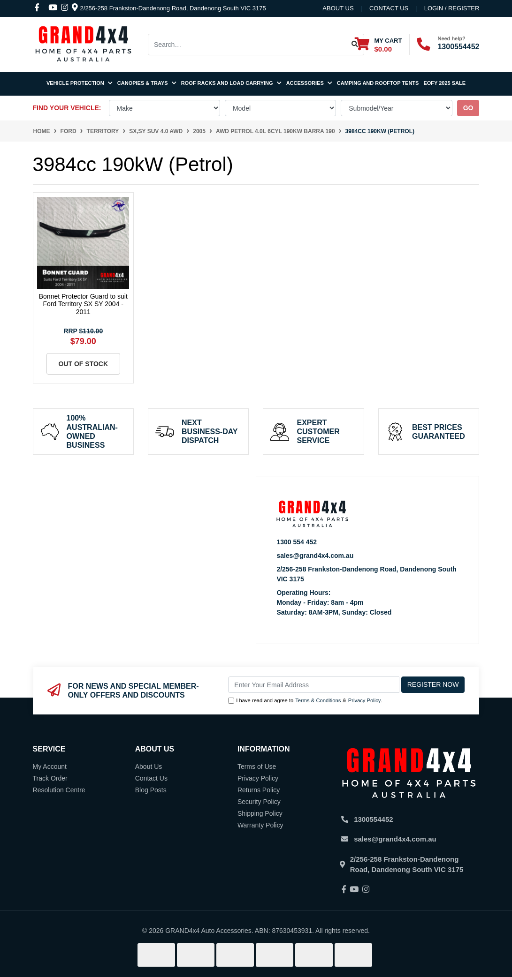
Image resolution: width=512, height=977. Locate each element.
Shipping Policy (260, 813)
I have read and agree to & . (305, 701)
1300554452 (458, 47)
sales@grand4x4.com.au (314, 555)
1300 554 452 (296, 542)
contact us (388, 8)
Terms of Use (256, 766)
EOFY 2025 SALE (444, 83)
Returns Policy (258, 790)
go (468, 108)
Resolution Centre (59, 790)
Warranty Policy (260, 825)
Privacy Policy (364, 700)
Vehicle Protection (79, 83)
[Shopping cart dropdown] (378, 44)
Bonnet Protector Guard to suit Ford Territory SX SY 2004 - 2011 (83, 304)
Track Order (50, 778)
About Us (337, 8)
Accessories (309, 83)
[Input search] (247, 44)
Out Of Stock (83, 364)
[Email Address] (313, 684)
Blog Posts (151, 790)
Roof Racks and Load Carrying (231, 83)
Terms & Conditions (318, 700)
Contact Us (151, 778)
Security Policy (259, 801)
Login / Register (452, 8)
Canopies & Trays (146, 83)
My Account (50, 766)
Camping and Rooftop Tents (378, 83)
